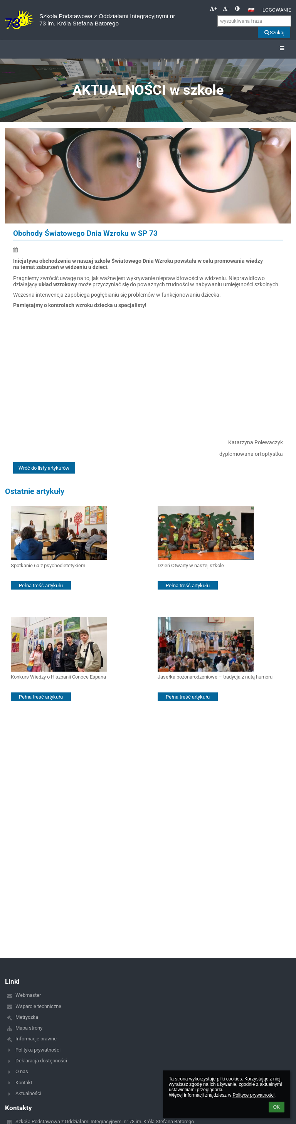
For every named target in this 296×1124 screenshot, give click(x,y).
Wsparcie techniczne (38, 1006)
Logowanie (276, 10)
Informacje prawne (36, 1039)
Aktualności (28, 1093)
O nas (21, 1071)
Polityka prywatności (38, 1050)
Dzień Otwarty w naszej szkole (191, 565)
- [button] (226, 9)
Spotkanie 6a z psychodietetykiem (48, 565)
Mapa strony (28, 1028)
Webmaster (28, 995)
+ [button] (213, 9)
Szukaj (273, 32)
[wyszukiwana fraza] (254, 21)
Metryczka (26, 1017)
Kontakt (23, 1082)
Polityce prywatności (253, 1095)
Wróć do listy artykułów (43, 468)
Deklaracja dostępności (41, 1061)
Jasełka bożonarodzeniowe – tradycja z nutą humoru (215, 677)
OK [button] (276, 1107)
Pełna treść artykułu (41, 585)
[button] (251, 9)
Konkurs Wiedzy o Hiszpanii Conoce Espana (58, 677)
